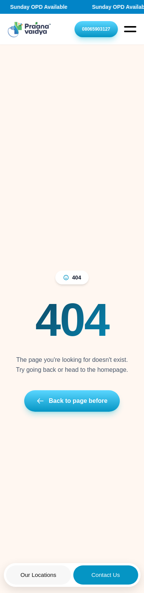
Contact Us (105, 575)
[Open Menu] (130, 29)
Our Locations (38, 575)
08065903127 (96, 29)
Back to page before (72, 401)
